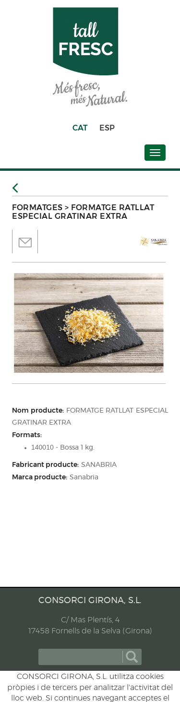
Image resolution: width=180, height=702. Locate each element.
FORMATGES (37, 207)
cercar (132, 657)
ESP (107, 127)
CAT (79, 127)
